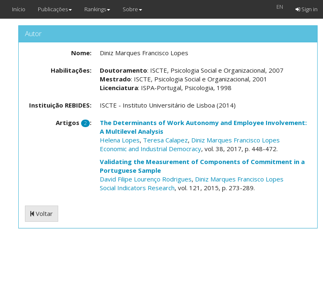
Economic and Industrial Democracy (150, 149)
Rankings (97, 9)
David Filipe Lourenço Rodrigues (146, 179)
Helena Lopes (120, 140)
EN (279, 6)
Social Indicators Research (137, 188)
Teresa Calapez (165, 140)
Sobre (132, 9)
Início (18, 9)
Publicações (55, 9)
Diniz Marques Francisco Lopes (235, 140)
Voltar (41, 213)
